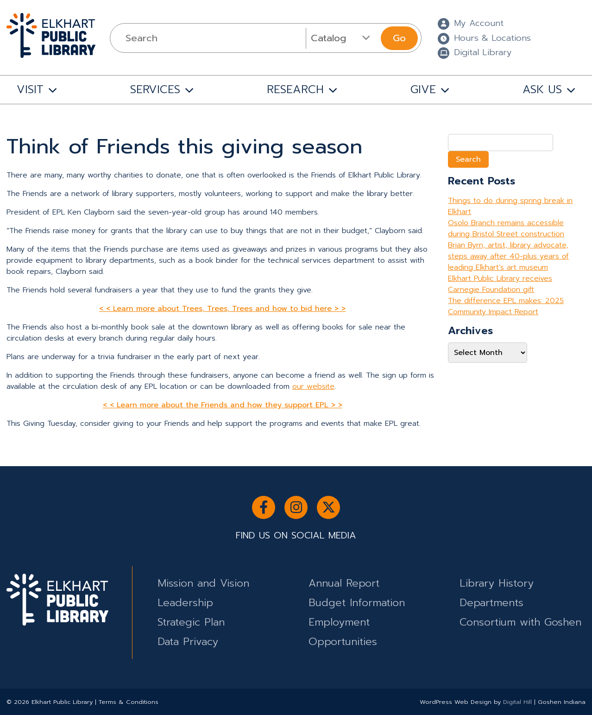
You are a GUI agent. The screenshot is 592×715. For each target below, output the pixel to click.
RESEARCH (295, 89)
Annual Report (344, 583)
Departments (491, 602)
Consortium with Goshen (520, 622)
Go (399, 38)
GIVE (423, 89)
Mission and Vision (203, 583)
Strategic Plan (191, 622)
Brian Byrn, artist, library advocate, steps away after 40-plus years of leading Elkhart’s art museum (508, 256)
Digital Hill (517, 701)
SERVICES (155, 89)
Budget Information (357, 602)
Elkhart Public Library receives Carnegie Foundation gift (500, 284)
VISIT (30, 89)
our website (313, 386)
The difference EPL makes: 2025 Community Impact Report (506, 306)
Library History (497, 583)
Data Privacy (187, 641)
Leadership (185, 602)
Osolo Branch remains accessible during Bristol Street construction (506, 228)
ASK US (542, 89)
